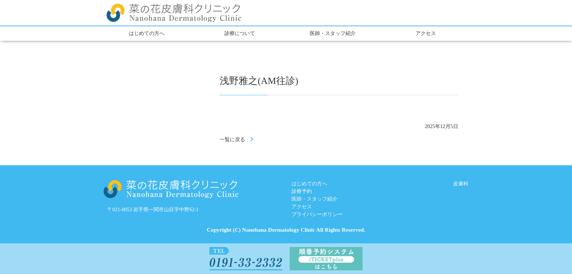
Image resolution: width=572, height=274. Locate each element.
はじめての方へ (147, 33)
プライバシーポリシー (317, 214)
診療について (239, 33)
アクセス (426, 33)
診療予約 (301, 191)
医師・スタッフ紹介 (333, 33)
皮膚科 (460, 183)
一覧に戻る (232, 139)
